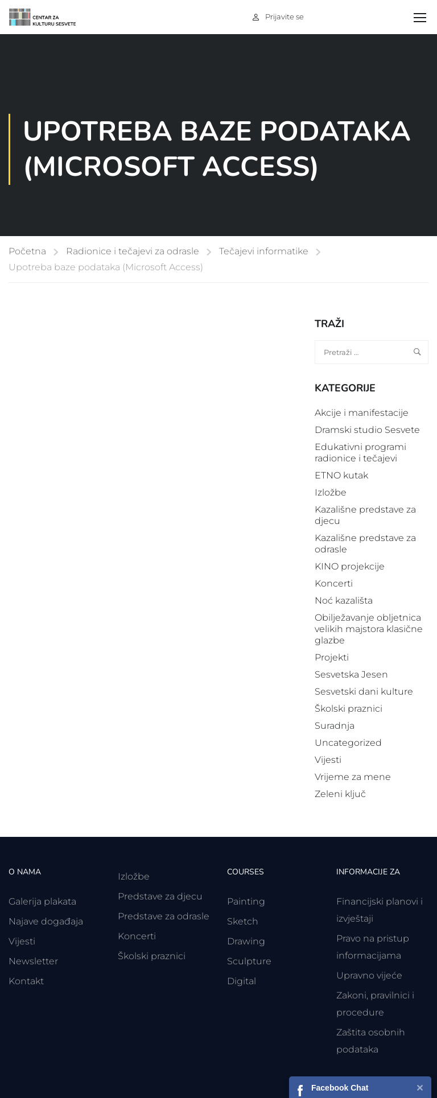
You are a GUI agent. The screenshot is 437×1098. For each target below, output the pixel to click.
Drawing (246, 941)
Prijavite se (284, 16)
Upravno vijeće (369, 975)
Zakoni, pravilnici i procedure (375, 1004)
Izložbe (331, 492)
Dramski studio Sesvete (367, 429)
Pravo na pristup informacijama (372, 947)
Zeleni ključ (340, 794)
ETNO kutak (341, 475)
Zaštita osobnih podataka (370, 1041)
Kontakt (26, 981)
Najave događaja (46, 921)
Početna (27, 251)
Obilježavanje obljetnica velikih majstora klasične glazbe (369, 629)
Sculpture (249, 961)
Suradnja (334, 725)
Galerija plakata (42, 901)
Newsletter (33, 961)
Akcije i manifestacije (362, 412)
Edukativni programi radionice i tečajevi (360, 452)
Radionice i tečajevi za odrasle (132, 251)
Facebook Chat (339, 1087)
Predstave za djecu (160, 896)
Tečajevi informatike (263, 251)
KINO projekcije (350, 566)
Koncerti (334, 583)
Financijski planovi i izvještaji (379, 910)
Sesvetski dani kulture (364, 691)
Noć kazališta (344, 600)
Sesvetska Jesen (351, 674)
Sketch (242, 921)
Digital (241, 981)
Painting (246, 901)
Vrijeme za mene (353, 776)
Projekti (332, 657)
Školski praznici (348, 708)
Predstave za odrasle (163, 916)
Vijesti (328, 759)
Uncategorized (348, 742)
